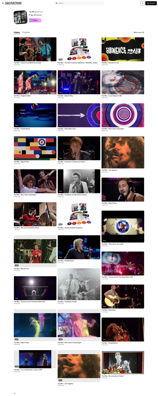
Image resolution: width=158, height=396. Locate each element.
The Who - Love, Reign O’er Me (112, 96)
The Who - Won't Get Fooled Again (25, 195)
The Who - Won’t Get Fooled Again (113, 129)
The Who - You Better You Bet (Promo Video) (72, 195)
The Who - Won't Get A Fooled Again (69, 342)
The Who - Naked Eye (108, 310)
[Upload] (142, 3)
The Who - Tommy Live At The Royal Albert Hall (29, 302)
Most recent (139, 32)
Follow (35, 20)
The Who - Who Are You (21, 269)
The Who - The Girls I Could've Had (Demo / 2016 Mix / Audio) (77, 63)
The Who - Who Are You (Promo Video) (26, 228)
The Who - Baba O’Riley (65, 96)
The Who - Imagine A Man (22, 96)
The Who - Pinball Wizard (22, 129)
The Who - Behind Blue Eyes (67, 129)
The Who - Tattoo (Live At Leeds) (112, 244)
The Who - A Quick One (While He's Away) (27, 63)
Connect (151, 3)
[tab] (17, 32)
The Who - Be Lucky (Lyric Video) (112, 376)
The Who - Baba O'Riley (21, 162)
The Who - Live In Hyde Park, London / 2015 (28, 370)
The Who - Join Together (65, 384)
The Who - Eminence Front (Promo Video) (71, 162)
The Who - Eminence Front (110, 63)
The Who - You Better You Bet (67, 302)
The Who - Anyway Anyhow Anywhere (70, 228)
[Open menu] (2, 3)
